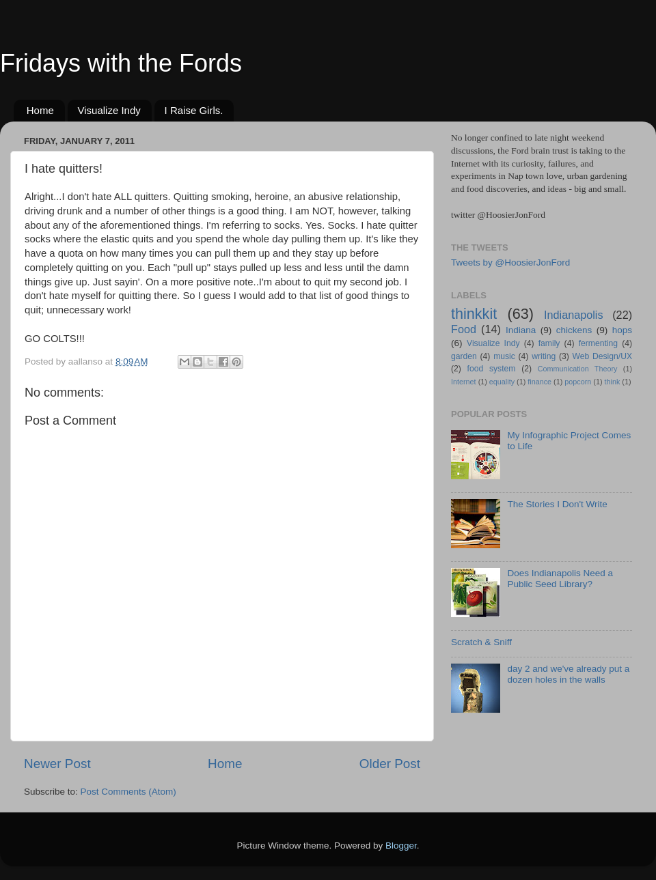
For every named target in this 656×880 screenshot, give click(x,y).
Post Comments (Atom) (128, 791)
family (549, 343)
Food (463, 329)
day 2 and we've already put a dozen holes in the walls (568, 674)
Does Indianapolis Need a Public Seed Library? (560, 578)
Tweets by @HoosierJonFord (510, 262)
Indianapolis (573, 315)
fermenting (598, 343)
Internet (463, 382)
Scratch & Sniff (481, 642)
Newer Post (57, 763)
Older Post (389, 763)
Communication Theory (578, 369)
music (504, 356)
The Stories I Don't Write (557, 504)
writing (544, 356)
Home (40, 110)
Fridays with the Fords (121, 63)
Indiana (521, 330)
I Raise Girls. (194, 110)
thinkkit (474, 313)
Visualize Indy (109, 110)
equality (502, 382)
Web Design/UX (603, 356)
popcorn (577, 382)
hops (622, 330)
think (612, 382)
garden (464, 356)
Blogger (401, 845)
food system (491, 368)
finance (539, 382)
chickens (574, 330)
